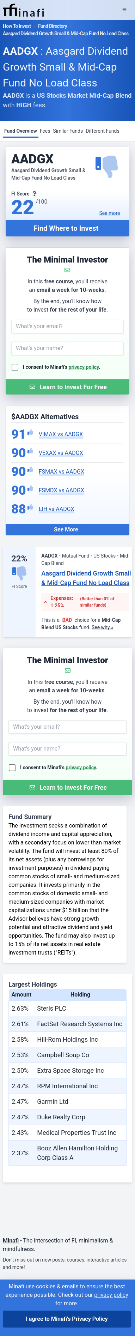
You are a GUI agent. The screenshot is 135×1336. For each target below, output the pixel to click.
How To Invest (17, 26)
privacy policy (84, 367)
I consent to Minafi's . (61, 367)
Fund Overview (20, 131)
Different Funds (102, 131)
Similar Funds (68, 131)
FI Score (19, 586)
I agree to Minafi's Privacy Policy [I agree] (67, 1319)
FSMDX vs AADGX (61, 490)
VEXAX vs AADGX (61, 453)
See (109, 213)
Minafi (11, 1240)
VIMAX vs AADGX (61, 434)
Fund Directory (52, 26)
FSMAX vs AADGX (61, 471)
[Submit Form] (67, 387)
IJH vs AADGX (56, 509)
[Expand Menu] (124, 10)
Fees (45, 131)
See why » (102, 627)
